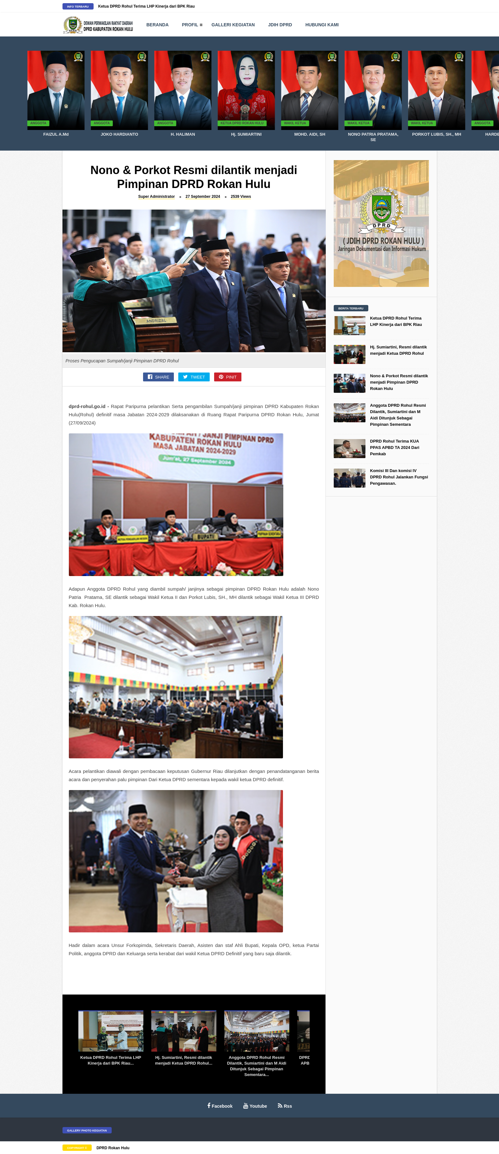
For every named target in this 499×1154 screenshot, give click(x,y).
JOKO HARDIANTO (119, 134)
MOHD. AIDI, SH (309, 134)
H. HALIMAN (183, 134)
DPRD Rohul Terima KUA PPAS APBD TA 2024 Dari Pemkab (394, 447)
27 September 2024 (203, 196)
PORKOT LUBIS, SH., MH (436, 134)
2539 (241, 196)
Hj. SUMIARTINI (246, 134)
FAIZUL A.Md (56, 134)
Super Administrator (156, 196)
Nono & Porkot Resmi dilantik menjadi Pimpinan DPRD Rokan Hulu (399, 382)
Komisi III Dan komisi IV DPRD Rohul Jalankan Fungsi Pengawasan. (399, 477)
